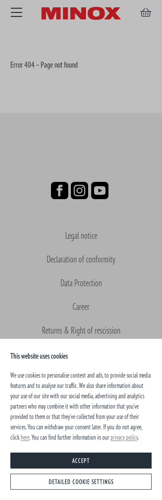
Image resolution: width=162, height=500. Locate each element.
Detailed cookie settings (81, 482)
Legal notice (81, 235)
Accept (81, 460)
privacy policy (124, 437)
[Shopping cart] (146, 12)
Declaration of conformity (81, 259)
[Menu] (16, 12)
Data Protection (81, 282)
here (25, 437)
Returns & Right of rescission (81, 330)
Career (81, 306)
